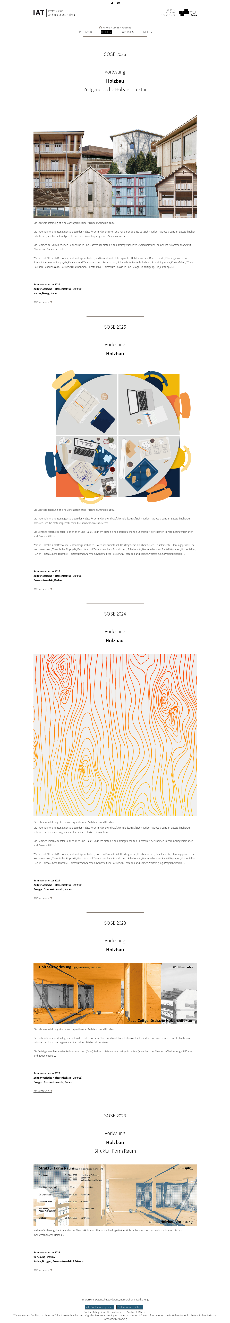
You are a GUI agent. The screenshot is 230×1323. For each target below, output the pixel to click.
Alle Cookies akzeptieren (99, 1307)
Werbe (141, 1312)
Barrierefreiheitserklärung (134, 1299)
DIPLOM (147, 32)
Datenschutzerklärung (107, 1299)
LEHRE (106, 32)
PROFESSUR (85, 32)
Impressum (88, 1299)
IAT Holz (104, 27)
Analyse (129, 1312)
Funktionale (115, 1312)
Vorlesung (126, 27)
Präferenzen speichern (129, 1307)
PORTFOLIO (127, 32)
